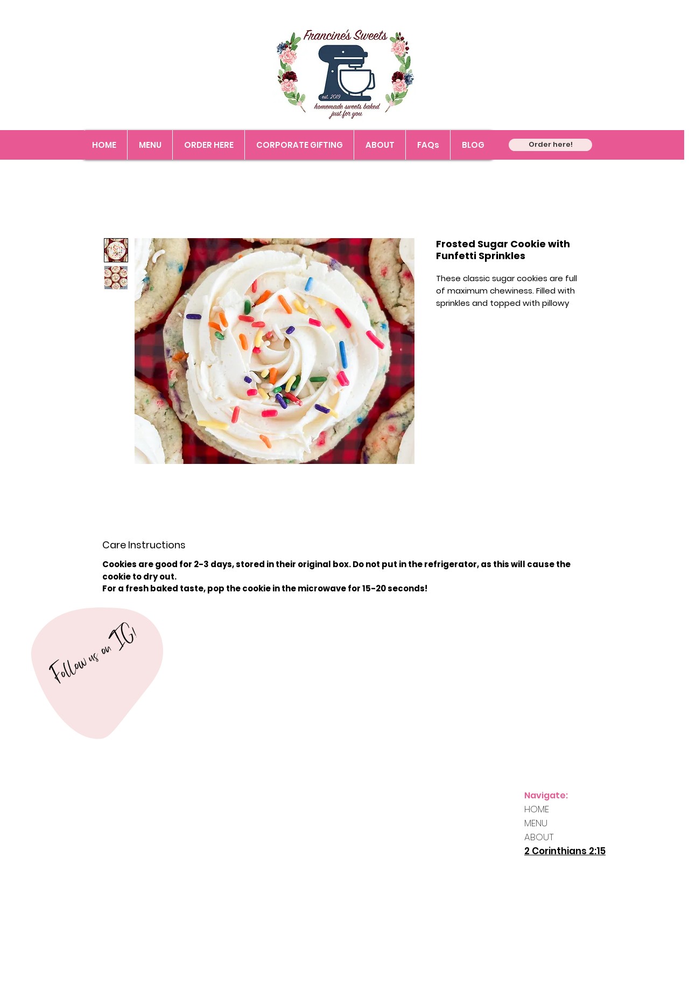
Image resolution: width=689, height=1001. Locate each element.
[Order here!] (550, 145)
